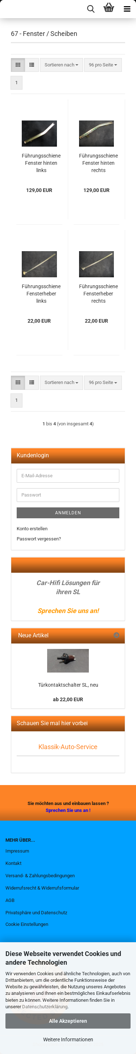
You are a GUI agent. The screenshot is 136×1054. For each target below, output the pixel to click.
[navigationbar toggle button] (127, 9)
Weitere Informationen (68, 1039)
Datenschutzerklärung (44, 1006)
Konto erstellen (32, 528)
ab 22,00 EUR (68, 699)
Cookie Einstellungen (26, 924)
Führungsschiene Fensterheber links (41, 293)
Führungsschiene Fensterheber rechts (98, 293)
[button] (18, 65)
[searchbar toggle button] (91, 9)
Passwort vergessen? (39, 539)
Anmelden (68, 512)
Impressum (17, 851)
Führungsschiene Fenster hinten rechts (98, 163)
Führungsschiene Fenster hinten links (41, 163)
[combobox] (61, 65)
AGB (10, 900)
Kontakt (13, 863)
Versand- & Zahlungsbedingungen (40, 875)
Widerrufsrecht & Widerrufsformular (42, 888)
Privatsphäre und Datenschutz (36, 912)
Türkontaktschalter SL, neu (68, 685)
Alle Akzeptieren (68, 1021)
